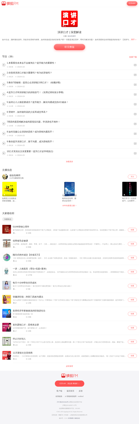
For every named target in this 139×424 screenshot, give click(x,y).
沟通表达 (7, 219)
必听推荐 (69, 366)
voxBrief (81, 396)
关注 (132, 177)
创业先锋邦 (72, 36)
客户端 (59, 391)
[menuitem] (134, 39)
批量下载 (133, 57)
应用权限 (71, 418)
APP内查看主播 (69, 206)
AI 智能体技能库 (71, 396)
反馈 (81, 391)
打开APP (132, 3)
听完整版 (69, 47)
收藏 (132, 230)
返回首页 (70, 391)
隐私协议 (77, 418)
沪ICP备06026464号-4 (63, 402)
